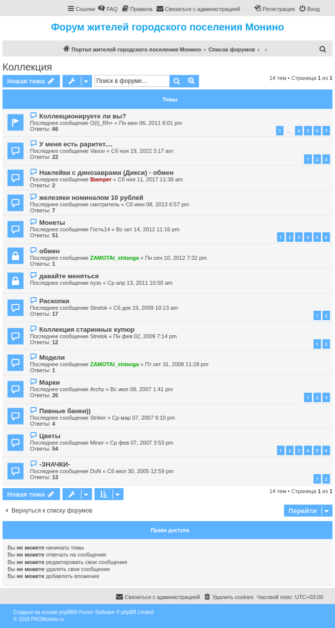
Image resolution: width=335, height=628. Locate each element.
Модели (51, 357)
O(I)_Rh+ (101, 123)
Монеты (52, 222)
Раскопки (54, 301)
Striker (98, 418)
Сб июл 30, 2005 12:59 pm (140, 471)
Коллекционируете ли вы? (82, 116)
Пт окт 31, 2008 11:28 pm (176, 364)
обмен (49, 251)
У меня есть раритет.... (75, 144)
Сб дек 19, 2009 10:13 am (146, 308)
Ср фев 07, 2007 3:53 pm (142, 443)
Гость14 (100, 229)
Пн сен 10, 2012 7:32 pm (175, 258)
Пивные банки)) (64, 411)
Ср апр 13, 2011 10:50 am (140, 283)
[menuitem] (108, 9)
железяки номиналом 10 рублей (91, 197)
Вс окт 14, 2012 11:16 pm (148, 229)
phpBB (66, 612)
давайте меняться (68, 276)
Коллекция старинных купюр (86, 329)
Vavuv (97, 151)
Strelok (98, 308)
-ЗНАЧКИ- (54, 464)
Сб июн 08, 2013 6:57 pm (157, 204)
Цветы (49, 436)
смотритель (105, 204)
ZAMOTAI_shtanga (114, 258)
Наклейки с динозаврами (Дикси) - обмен (106, 172)
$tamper (101, 179)
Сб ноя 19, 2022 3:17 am (142, 151)
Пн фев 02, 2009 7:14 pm (145, 336)
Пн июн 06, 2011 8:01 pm (150, 123)
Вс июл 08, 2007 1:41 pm (141, 389)
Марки (49, 382)
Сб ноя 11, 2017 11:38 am (150, 179)
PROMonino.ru (47, 619)
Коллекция (27, 66)
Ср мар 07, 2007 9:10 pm (143, 418)
